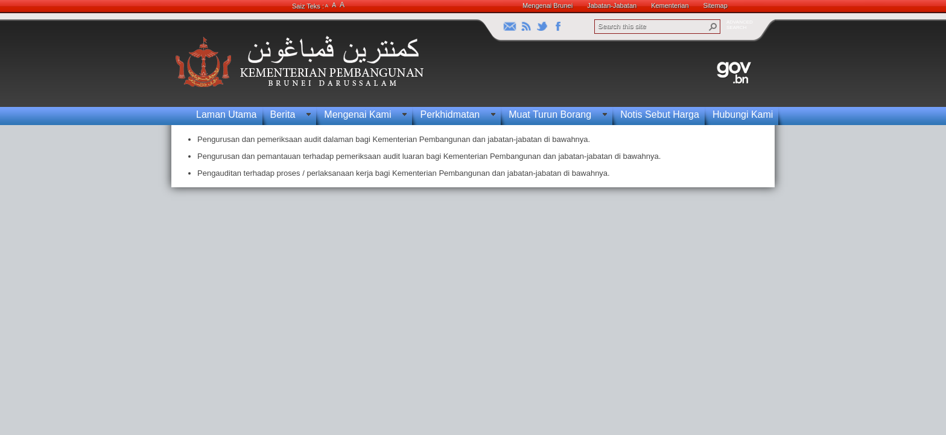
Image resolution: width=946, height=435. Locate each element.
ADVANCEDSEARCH (739, 24)
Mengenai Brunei (547, 5)
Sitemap (715, 5)
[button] (713, 26)
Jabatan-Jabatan (611, 5)
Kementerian (669, 5)
